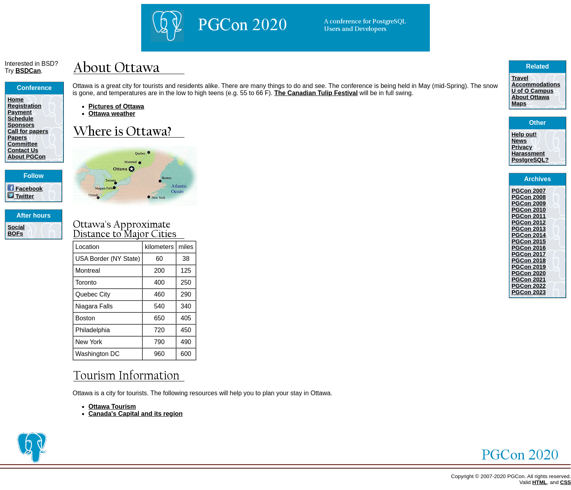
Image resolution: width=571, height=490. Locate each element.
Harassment (528, 153)
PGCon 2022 (529, 286)
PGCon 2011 (529, 216)
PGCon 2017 (529, 254)
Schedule (20, 118)
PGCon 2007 (529, 191)
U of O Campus (533, 91)
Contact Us (23, 150)
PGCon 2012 (529, 222)
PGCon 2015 (529, 241)
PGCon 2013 (529, 229)
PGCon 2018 (529, 260)
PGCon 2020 (529, 273)
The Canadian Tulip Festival (316, 93)
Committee (23, 144)
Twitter (21, 196)
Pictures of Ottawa (116, 106)
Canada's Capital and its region (135, 413)
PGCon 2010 (529, 210)
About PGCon (27, 156)
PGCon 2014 (529, 235)
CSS (565, 482)
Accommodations (536, 84)
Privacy (522, 147)
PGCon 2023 (529, 292)
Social (16, 227)
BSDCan (28, 70)
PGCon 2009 (529, 203)
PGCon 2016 (529, 248)
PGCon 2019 (529, 267)
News (519, 141)
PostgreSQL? (530, 160)
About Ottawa (530, 97)
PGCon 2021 (529, 279)
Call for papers (28, 131)
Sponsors (21, 125)
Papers (17, 137)
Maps (519, 103)
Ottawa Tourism (112, 406)
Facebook (25, 189)
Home (16, 99)
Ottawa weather (111, 113)
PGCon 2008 (529, 197)
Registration (25, 106)
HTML (539, 482)
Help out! (524, 134)
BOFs (15, 233)
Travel (520, 78)
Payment (20, 112)
